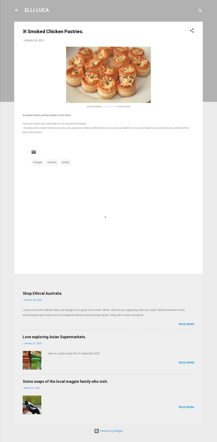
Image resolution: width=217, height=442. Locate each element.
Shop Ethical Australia (42, 293)
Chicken (51, 162)
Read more (186, 324)
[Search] (200, 11)
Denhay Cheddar (109, 106)
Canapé (37, 162)
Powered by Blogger (108, 430)
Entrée (65, 162)
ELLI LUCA (36, 10)
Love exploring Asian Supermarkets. (54, 337)
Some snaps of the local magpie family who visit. (65, 381)
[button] (191, 31)
